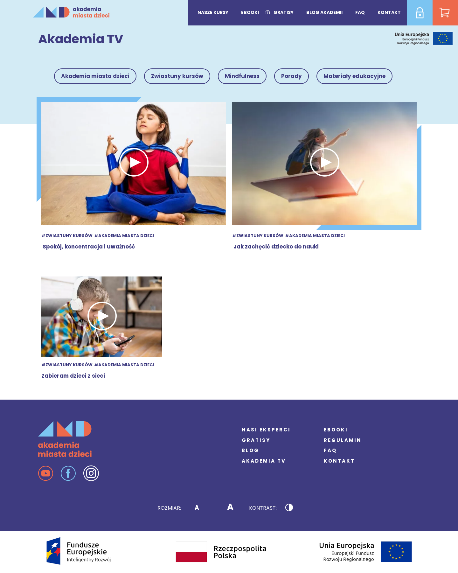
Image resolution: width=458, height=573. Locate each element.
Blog (250, 450)
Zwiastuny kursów (177, 76)
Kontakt (389, 12)
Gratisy (284, 12)
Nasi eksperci (266, 429)
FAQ (360, 12)
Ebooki (250, 12)
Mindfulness (242, 76)
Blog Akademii (324, 12)
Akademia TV (264, 461)
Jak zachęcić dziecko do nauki (275, 246)
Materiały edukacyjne (354, 76)
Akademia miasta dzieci (95, 76)
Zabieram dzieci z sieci (73, 376)
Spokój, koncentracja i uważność (88, 246)
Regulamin (343, 440)
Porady (291, 76)
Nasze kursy (213, 12)
